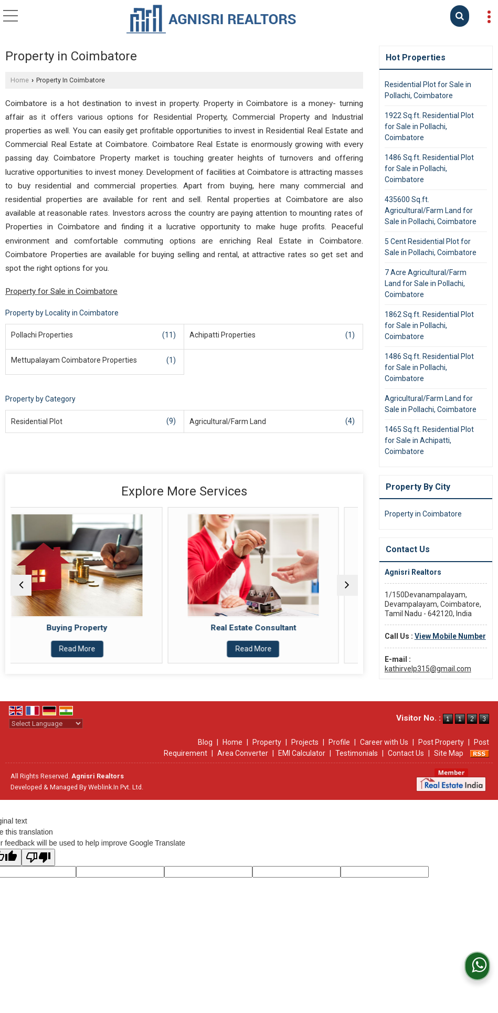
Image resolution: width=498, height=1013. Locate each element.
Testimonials (356, 753)
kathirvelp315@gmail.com (428, 668)
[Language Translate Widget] (46, 724)
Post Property (441, 742)
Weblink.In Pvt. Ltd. (115, 787)
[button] (450, 636)
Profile (339, 742)
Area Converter (242, 753)
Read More (96, 649)
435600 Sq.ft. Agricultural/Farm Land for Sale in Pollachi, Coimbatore (430, 210)
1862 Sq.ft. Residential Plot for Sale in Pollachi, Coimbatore (429, 325)
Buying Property (96, 627)
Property (266, 742)
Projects (305, 742)
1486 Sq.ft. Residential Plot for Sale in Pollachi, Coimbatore (429, 168)
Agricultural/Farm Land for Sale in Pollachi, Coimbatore (430, 404)
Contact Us (406, 753)
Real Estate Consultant (272, 627)
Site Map (448, 753)
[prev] (20, 585)
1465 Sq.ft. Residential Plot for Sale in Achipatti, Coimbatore (429, 440)
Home (19, 80)
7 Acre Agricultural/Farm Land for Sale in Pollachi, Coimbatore (426, 283)
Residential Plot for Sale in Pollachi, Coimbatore (428, 90)
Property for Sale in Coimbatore (61, 291)
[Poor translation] (38, 857)
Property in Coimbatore (423, 514)
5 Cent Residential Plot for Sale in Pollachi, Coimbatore (430, 247)
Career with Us (384, 742)
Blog (205, 742)
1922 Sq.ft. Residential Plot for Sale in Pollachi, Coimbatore (429, 126)
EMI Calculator (301, 753)
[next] (347, 585)
